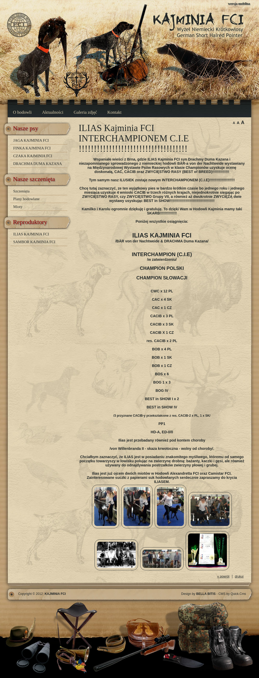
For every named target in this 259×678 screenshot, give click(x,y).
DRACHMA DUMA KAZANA (37, 164)
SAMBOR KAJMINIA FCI (34, 242)
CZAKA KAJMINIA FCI (32, 156)
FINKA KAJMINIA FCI (32, 148)
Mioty (18, 207)
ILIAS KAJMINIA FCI (31, 234)
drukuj (239, 576)
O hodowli (22, 112)
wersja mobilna (239, 3)
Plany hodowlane (26, 199)
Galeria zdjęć (85, 112)
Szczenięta (21, 191)
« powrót (223, 576)
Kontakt (114, 112)
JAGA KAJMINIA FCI (31, 140)
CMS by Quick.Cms (232, 594)
